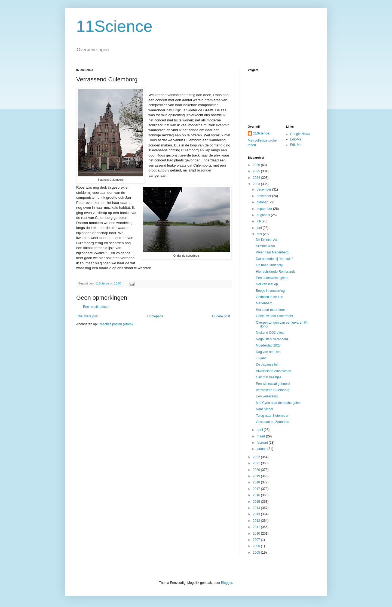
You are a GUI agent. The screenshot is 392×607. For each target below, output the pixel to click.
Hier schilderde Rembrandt (275, 272)
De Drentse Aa (266, 240)
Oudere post (221, 316)
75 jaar (261, 358)
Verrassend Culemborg (272, 390)
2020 (257, 470)
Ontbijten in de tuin (269, 297)
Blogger (226, 583)
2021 (257, 463)
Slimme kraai (265, 246)
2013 (257, 514)
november (264, 196)
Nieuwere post (88, 316)
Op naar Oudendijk (269, 265)
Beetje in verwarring (270, 291)
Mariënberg (264, 303)
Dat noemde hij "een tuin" (274, 259)
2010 (257, 533)
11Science (114, 26)
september (265, 209)
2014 (257, 508)
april (260, 430)
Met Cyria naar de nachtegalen (278, 403)
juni (260, 228)
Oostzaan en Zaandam (272, 422)
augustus (264, 215)
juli (259, 221)
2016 (257, 495)
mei (260, 234)
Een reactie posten (96, 307)
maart (261, 436)
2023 (257, 184)
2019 (257, 476)
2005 (257, 552)
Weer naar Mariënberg (272, 252)
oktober (262, 202)
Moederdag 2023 (268, 345)
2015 (257, 502)
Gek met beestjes (268, 377)
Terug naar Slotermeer (272, 416)
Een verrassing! (267, 396)
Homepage (155, 316)
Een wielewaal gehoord (273, 384)
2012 (257, 521)
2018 (257, 482)
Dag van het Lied (268, 352)
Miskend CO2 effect (270, 333)
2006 (257, 546)
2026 (257, 165)
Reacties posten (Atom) (116, 324)
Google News (300, 134)
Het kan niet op (267, 284)
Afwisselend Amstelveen (273, 371)
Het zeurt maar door (270, 310)
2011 (257, 527)
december (264, 189)
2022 (257, 457)
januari (262, 449)
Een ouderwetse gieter (272, 278)
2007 (257, 540)
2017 (257, 489)
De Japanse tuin (268, 364)
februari (263, 442)
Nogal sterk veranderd (272, 339)
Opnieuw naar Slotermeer (274, 316)
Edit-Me (295, 139)
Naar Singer (264, 409)
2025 (257, 171)
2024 (257, 178)
